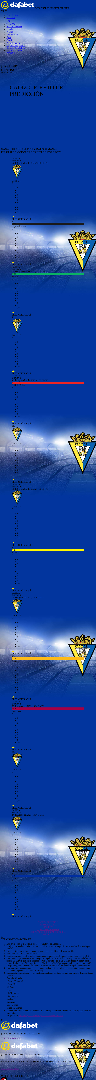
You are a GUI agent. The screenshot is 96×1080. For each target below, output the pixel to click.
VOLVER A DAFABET (11, 1038)
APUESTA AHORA (10, 1068)
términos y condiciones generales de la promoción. (41, 1015)
